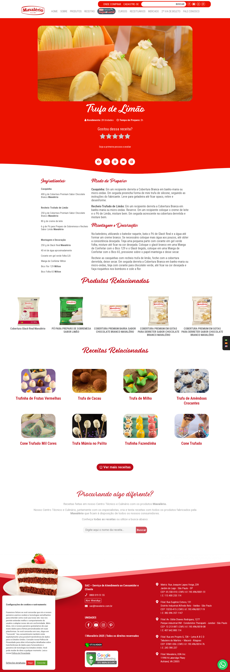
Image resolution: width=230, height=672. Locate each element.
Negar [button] (30, 663)
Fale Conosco (191, 11)
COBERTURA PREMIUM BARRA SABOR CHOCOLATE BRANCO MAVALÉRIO (115, 330)
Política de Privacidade (20, 653)
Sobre (63, 11)
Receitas (89, 11)
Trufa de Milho (140, 428)
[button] (98, 161)
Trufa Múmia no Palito (89, 473)
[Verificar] (93, 646)
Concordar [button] (41, 663)
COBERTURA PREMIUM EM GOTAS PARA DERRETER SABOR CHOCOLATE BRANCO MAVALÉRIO (158, 331)
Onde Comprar (112, 4)
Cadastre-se (131, 4)
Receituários (137, 11)
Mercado (153, 11)
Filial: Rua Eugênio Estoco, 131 (176, 601)
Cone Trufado (191, 473)
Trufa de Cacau (89, 428)
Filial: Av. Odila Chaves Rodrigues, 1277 (180, 619)
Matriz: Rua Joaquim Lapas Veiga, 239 (180, 584)
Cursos (122, 11)
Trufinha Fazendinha (140, 473)
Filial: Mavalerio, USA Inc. (173, 654)
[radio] (102, 136)
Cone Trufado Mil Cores (38, 473)
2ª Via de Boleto (170, 11)
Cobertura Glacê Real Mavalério (27, 328)
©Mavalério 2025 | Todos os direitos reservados (112, 635)
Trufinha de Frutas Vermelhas (38, 428)
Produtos (76, 11)
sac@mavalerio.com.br (100, 605)
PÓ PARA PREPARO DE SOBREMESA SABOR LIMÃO (71, 330)
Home (54, 11)
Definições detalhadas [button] (16, 663)
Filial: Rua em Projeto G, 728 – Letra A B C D (182, 636)
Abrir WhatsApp (93, 600)
